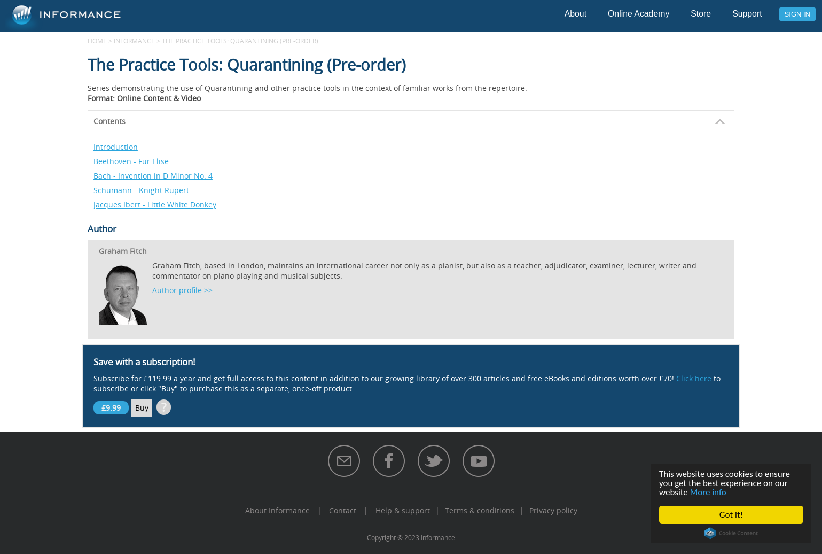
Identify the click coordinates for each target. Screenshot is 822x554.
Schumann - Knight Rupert (141, 190)
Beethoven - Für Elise (131, 161)
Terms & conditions (479, 510)
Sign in (797, 14)
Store (701, 13)
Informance (134, 40)
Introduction (115, 147)
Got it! (731, 514)
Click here (693, 378)
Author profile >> (182, 290)
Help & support (402, 510)
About (575, 13)
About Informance (277, 510)
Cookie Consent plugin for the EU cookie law (731, 533)
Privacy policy (553, 510)
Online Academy (638, 13)
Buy (141, 408)
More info (708, 492)
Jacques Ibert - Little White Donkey (154, 204)
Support (747, 13)
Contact (342, 510)
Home (97, 40)
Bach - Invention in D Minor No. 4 (153, 176)
